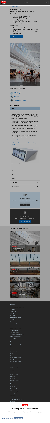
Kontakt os (25, 2)
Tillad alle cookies (18, 418)
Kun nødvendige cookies (7, 418)
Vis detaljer (46, 421)
